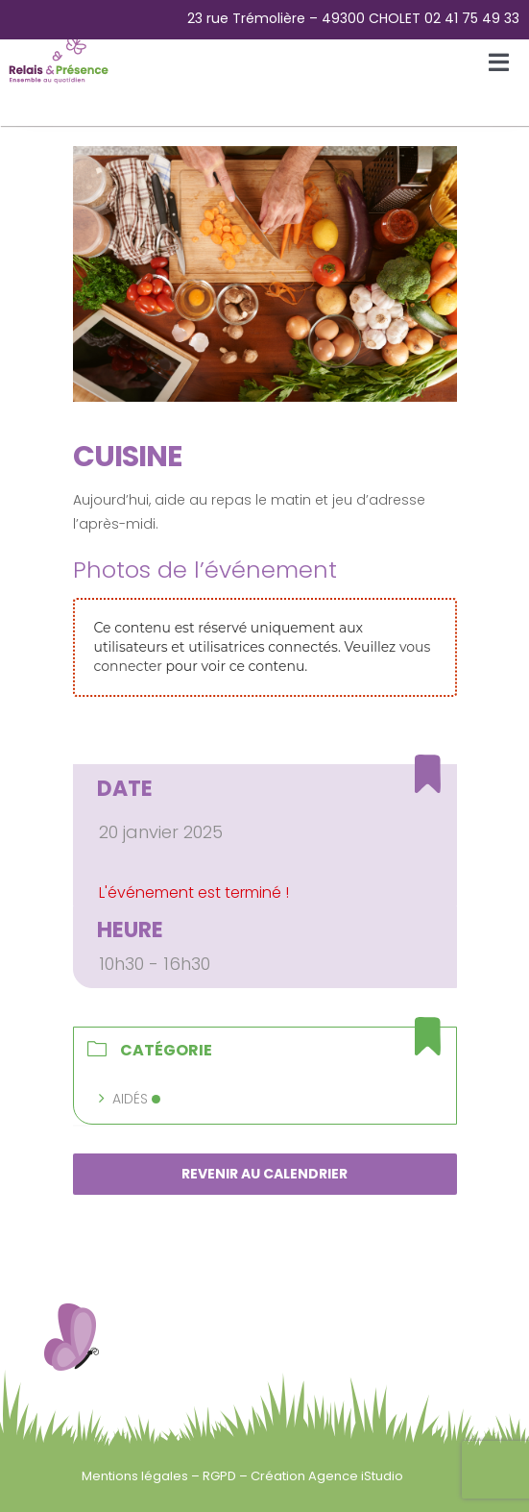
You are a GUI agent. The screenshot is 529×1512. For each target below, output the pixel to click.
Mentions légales (136, 1476)
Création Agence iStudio (327, 1476)
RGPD (221, 1476)
